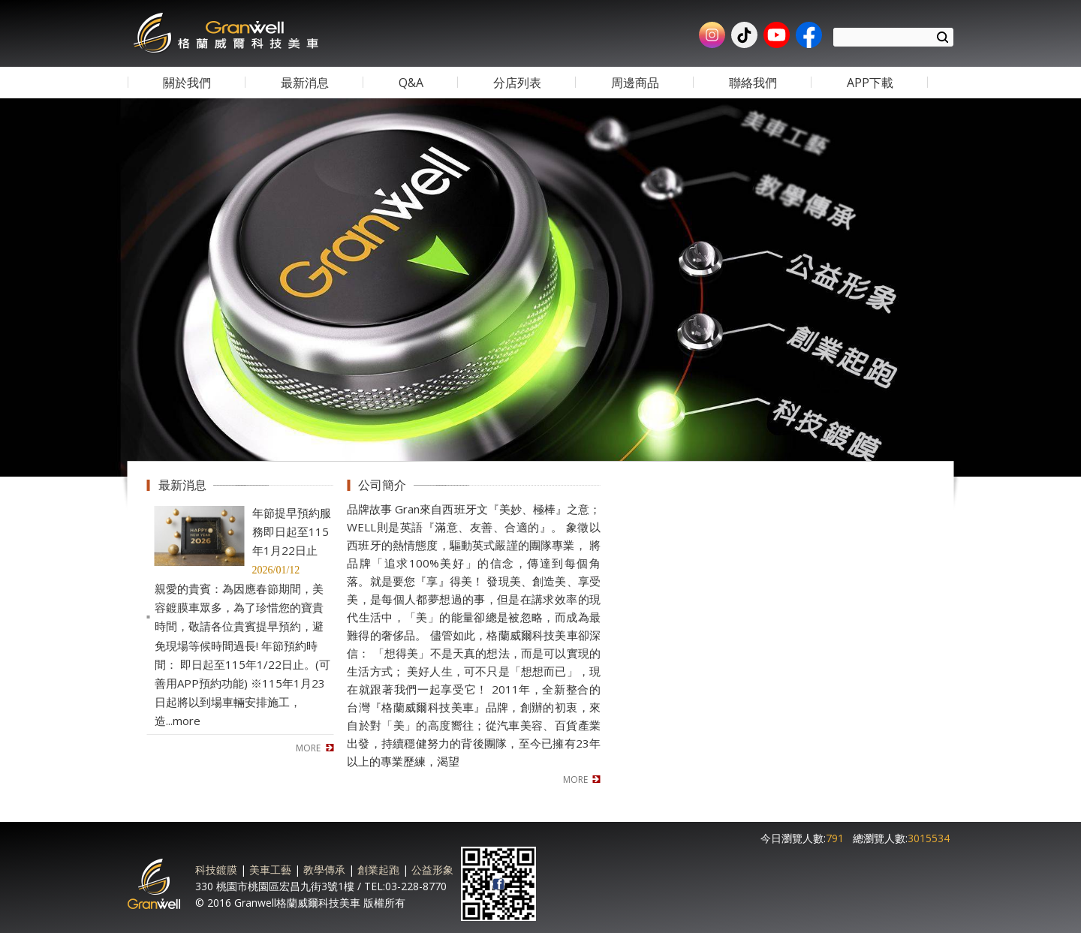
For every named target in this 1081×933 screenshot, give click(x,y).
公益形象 (432, 869)
